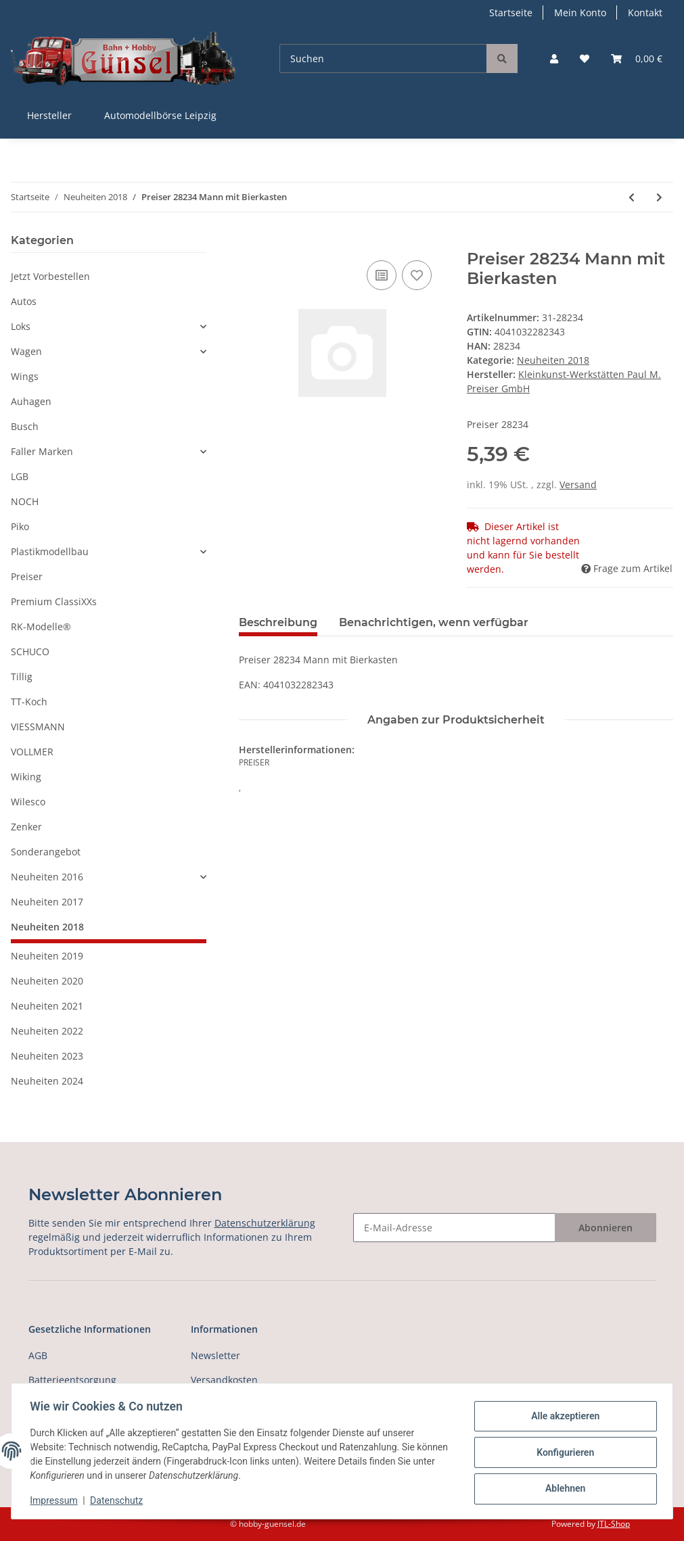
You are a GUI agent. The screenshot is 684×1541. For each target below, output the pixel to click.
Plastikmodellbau (50, 551)
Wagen (26, 351)
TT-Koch (29, 701)
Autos (24, 301)
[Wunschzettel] (584, 58)
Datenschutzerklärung (264, 1222)
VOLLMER (32, 751)
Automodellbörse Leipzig (160, 115)
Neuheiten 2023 (47, 1055)
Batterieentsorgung (72, 1379)
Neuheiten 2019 (47, 955)
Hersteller (49, 115)
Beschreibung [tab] (278, 622)
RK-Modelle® (41, 626)
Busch (25, 426)
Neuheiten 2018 (553, 360)
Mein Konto (580, 12)
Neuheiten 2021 (47, 1005)
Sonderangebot (46, 851)
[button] (554, 58)
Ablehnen (562, 1487)
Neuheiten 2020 (47, 980)
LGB (19, 476)
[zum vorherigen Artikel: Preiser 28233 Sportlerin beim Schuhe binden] (631, 197)
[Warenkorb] (636, 58)
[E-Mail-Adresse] (454, 1227)
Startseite (510, 12)
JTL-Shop (613, 1524)
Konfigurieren (562, 1452)
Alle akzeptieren (562, 1417)
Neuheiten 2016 (47, 876)
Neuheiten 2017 (47, 901)
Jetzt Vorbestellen (50, 276)
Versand (578, 484)
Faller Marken (42, 451)
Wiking (26, 776)
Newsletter (215, 1355)
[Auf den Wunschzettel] (417, 275)
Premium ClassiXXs (54, 601)
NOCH (25, 501)
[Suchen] (383, 58)
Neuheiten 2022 (47, 1030)
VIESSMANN (38, 726)
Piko (20, 526)
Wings (25, 376)
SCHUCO (30, 651)
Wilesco (28, 801)
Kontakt (645, 12)
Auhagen (31, 401)
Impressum (57, 1500)
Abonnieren (605, 1227)
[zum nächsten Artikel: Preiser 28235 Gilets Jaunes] (659, 197)
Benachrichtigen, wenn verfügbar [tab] (433, 622)
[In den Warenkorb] (249, 242)
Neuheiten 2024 (47, 1080)
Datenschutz (119, 1500)
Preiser (27, 576)
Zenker (26, 826)
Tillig (21, 676)
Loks (20, 326)
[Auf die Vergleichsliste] (381, 275)
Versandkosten (224, 1379)
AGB (37, 1355)
